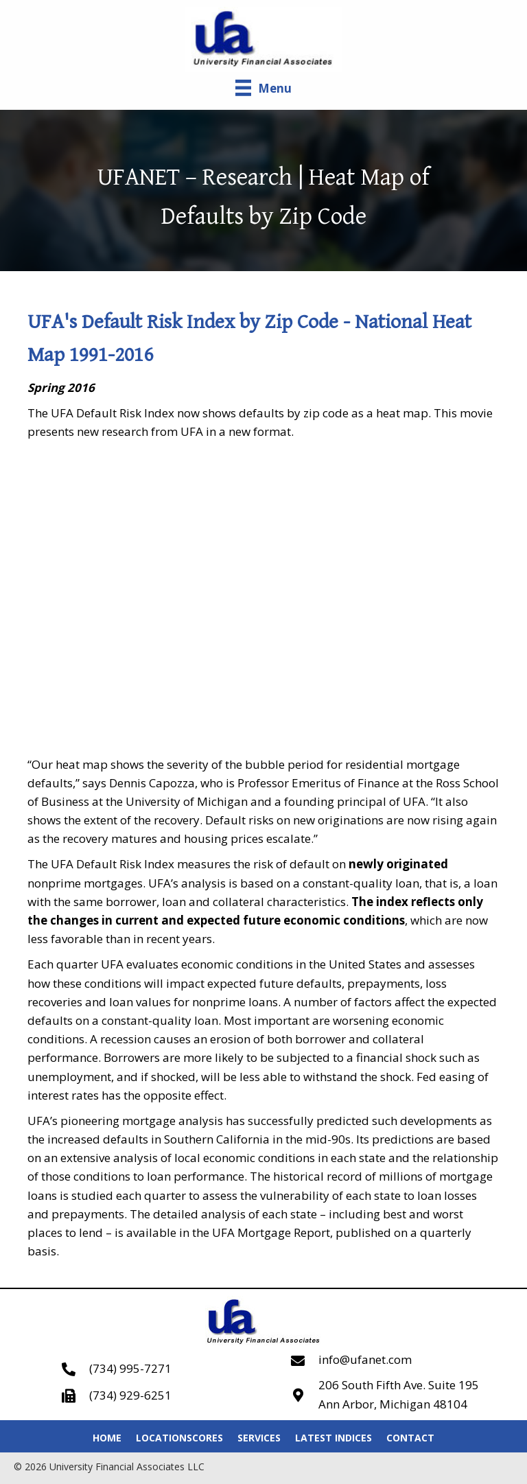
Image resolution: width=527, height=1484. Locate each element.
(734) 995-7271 (130, 1368)
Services (259, 1437)
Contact (410, 1437)
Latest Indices (333, 1437)
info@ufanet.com (365, 1359)
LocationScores (179, 1437)
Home (107, 1437)
